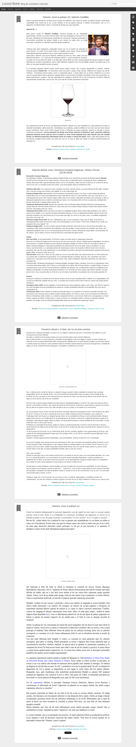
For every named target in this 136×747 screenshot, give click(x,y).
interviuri (56, 149)
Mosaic (25, 9)
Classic (3, 9)
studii (84, 729)
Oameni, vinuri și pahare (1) (66, 506)
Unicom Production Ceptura (85, 485)
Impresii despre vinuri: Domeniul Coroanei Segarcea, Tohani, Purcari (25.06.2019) (66, 171)
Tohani (97, 308)
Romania (91, 308)
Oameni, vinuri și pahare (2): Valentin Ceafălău (66, 17)
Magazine (18, 9)
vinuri (102, 308)
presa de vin (81, 149)
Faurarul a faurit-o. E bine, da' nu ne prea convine (65, 329)
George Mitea (79, 146)
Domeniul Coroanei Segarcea (48, 308)
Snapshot (39, 9)
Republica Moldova (80, 308)
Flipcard (10, 9)
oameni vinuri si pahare (68, 149)
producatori (63, 308)
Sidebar (32, 9)
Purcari (70, 308)
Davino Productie (54, 485)
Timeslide (47, 9)
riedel (88, 149)
